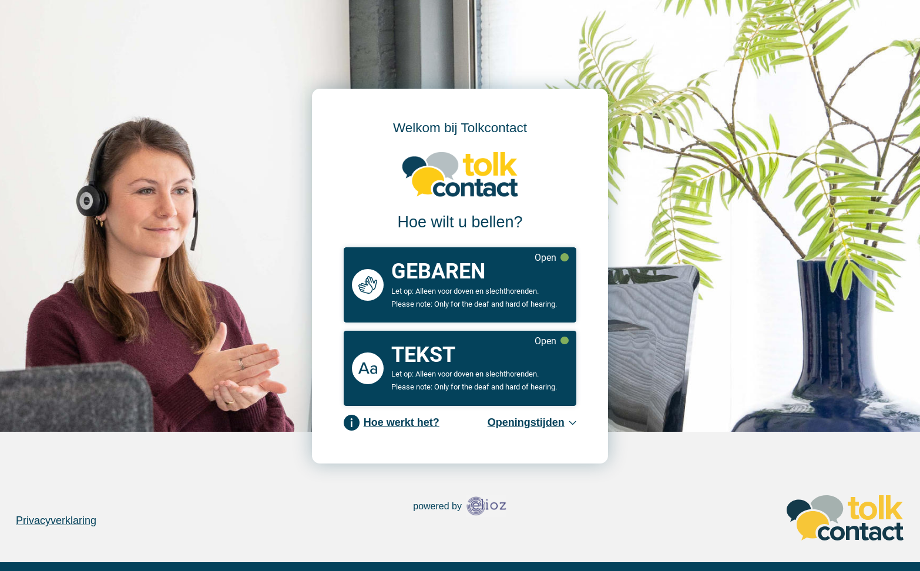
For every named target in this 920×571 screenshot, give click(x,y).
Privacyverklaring (56, 520)
